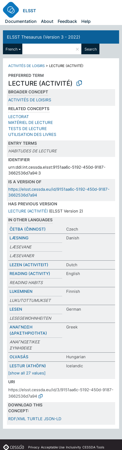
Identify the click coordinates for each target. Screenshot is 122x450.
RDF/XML (17, 418)
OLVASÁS (19, 356)
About (47, 21)
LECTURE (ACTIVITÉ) (28, 211)
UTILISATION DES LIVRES (32, 134)
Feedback (67, 21)
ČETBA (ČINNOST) (28, 229)
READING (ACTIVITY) (30, 273)
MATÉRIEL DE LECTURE (30, 122)
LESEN (16, 309)
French (12, 49)
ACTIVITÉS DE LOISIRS (26, 66)
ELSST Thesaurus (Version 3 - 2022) (43, 37)
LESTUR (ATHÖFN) (28, 365)
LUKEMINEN (21, 291)
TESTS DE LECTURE (27, 128)
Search (91, 49)
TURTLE (35, 418)
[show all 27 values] (26, 373)
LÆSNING (19, 237)
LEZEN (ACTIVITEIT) (29, 264)
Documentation (21, 21)
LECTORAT (18, 116)
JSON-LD (52, 418)
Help (86, 21)
